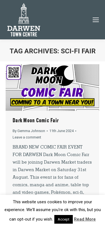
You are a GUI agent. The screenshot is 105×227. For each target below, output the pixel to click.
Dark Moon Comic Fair (36, 120)
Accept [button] (63, 219)
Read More (85, 219)
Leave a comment (27, 137)
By (29, 131)
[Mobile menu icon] (95, 19)
